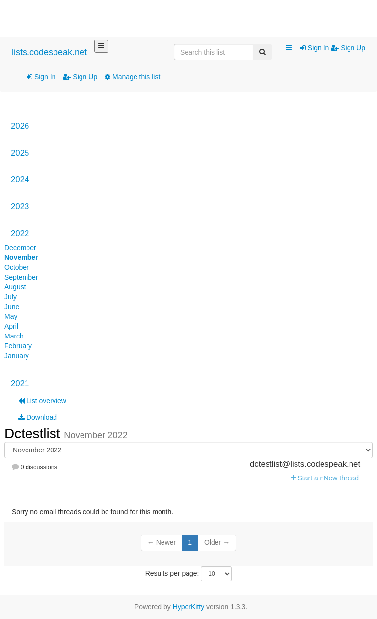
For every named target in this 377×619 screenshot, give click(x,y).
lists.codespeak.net (49, 52)
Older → (217, 542)
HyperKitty (189, 607)
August (15, 287)
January (16, 356)
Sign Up (80, 77)
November (21, 257)
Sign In (41, 77)
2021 (20, 383)
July (10, 297)
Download (37, 417)
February (18, 346)
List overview (42, 401)
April (11, 326)
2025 (20, 153)
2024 (20, 179)
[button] (288, 48)
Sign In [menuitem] (315, 48)
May (10, 316)
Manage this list (132, 77)
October (16, 267)
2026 (20, 126)
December (20, 248)
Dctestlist (34, 433)
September (21, 277)
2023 (20, 206)
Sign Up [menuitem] (348, 48)
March (14, 336)
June (11, 306)
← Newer (161, 542)
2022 (20, 233)
